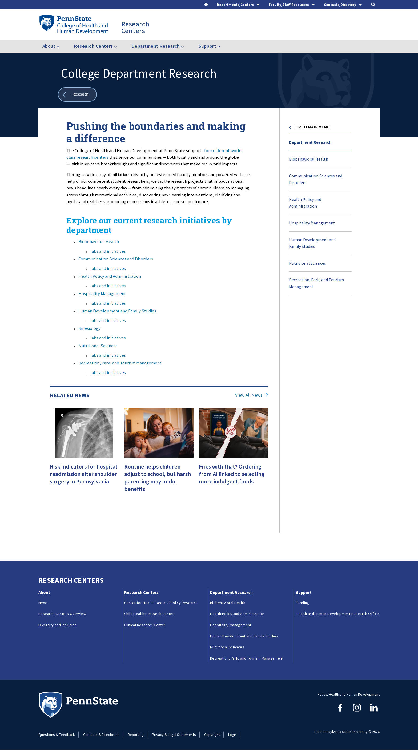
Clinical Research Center (145, 624)
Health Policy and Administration (109, 276)
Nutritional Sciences (98, 345)
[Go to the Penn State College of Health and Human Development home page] (73, 24)
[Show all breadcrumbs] (77, 94)
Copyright (212, 734)
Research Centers (141, 592)
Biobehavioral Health (98, 241)
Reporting (136, 734)
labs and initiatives (108, 251)
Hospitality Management (102, 293)
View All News (249, 395)
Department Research (310, 142)
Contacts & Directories (101, 734)
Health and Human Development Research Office (337, 613)
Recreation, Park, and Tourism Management (120, 363)
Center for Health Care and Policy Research (161, 602)
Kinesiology (89, 328)
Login (232, 734)
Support (304, 592)
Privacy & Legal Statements (174, 734)
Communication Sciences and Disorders (115, 259)
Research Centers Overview (62, 613)
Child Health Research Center (149, 613)
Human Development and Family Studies (117, 311)
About (44, 592)
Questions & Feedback (56, 734)
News (43, 602)
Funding (302, 602)
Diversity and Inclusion (57, 624)
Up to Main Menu (312, 127)
